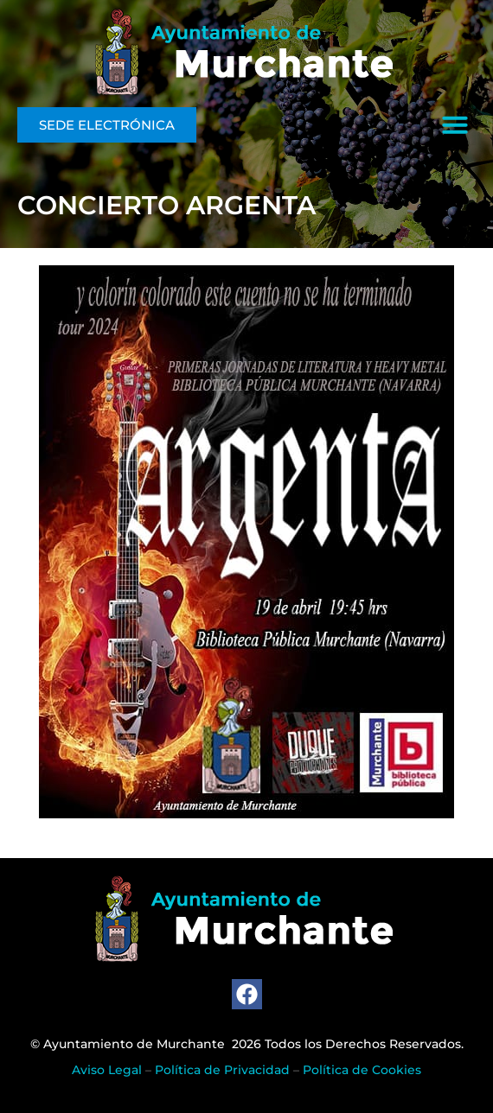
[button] (455, 124)
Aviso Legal (107, 1070)
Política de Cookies (362, 1070)
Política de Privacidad (222, 1070)
